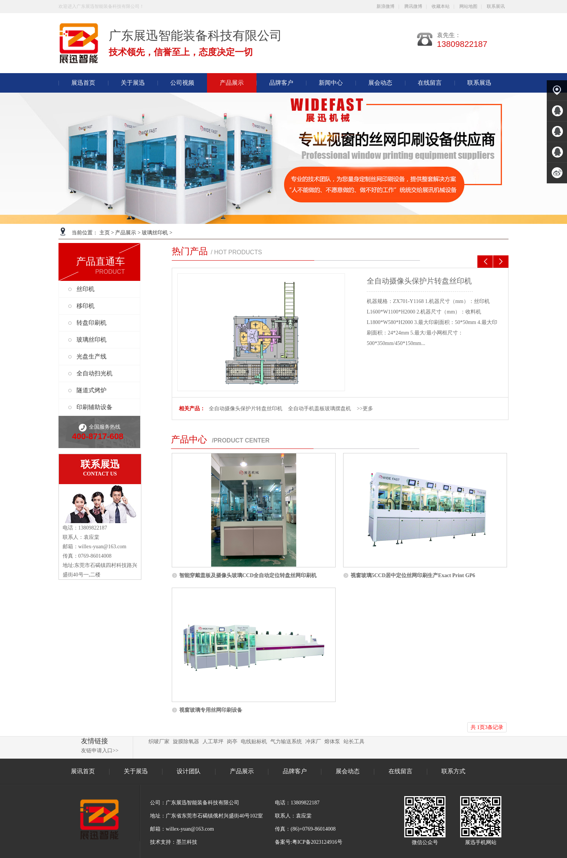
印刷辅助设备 (94, 407)
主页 (104, 233)
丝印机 (85, 289)
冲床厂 (313, 741)
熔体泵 (332, 741)
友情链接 (94, 741)
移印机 (85, 306)
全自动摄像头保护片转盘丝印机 (419, 281)
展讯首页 (83, 771)
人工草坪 (213, 741)
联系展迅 (479, 83)
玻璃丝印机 (155, 233)
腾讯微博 (413, 6)
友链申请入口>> (99, 750)
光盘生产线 (91, 356)
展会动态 (380, 83)
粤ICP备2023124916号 (317, 842)
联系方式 (453, 771)
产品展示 (125, 233)
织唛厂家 (159, 741)
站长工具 (354, 741)
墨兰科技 (186, 842)
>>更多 (365, 408)
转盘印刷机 (91, 323)
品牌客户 (281, 83)
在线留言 (430, 83)
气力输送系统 (286, 741)
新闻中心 (331, 83)
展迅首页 (83, 83)
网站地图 (468, 6)
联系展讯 (496, 6)
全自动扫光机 (94, 373)
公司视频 (182, 83)
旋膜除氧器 (186, 741)
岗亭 (232, 741)
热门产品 (190, 251)
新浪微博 (385, 6)
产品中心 (189, 439)
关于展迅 (133, 83)
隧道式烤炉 (91, 390)
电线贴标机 (254, 741)
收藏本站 (441, 6)
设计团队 (189, 771)
